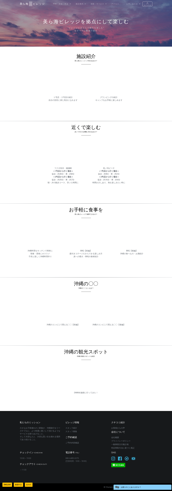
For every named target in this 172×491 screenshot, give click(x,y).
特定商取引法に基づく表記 (122, 448)
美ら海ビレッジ (32, 4)
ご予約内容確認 (72, 443)
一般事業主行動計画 (120, 444)
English (7, 485)
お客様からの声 (118, 428)
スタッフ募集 (71, 431)
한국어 (28, 485)
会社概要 (115, 437)
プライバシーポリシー (121, 441)
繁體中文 (18, 485)
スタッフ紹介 (71, 428)
